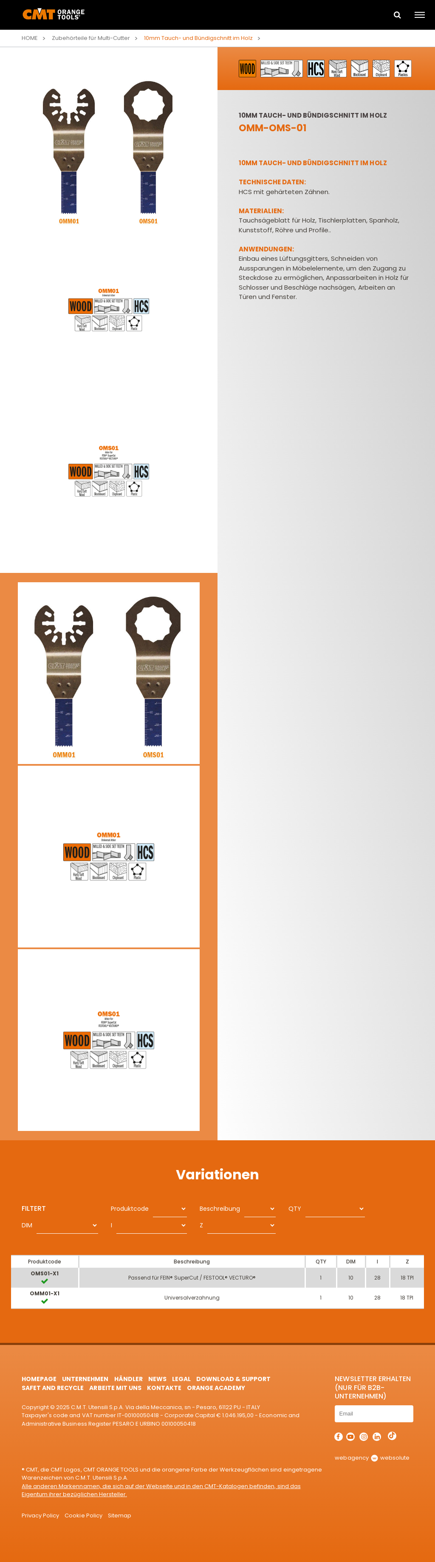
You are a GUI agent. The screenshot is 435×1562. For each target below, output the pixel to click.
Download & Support (233, 1379)
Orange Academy (216, 1388)
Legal (181, 1379)
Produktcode (130, 1208)
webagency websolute (372, 1458)
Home (30, 38)
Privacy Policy (40, 1515)
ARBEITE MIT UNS (115, 1388)
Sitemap (119, 1515)
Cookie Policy (83, 1515)
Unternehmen (85, 1379)
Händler (128, 1379)
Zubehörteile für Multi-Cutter (91, 38)
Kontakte (164, 1388)
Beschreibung (220, 1208)
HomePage (39, 1379)
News (157, 1379)
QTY (294, 1208)
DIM (27, 1225)
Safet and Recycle (53, 1388)
